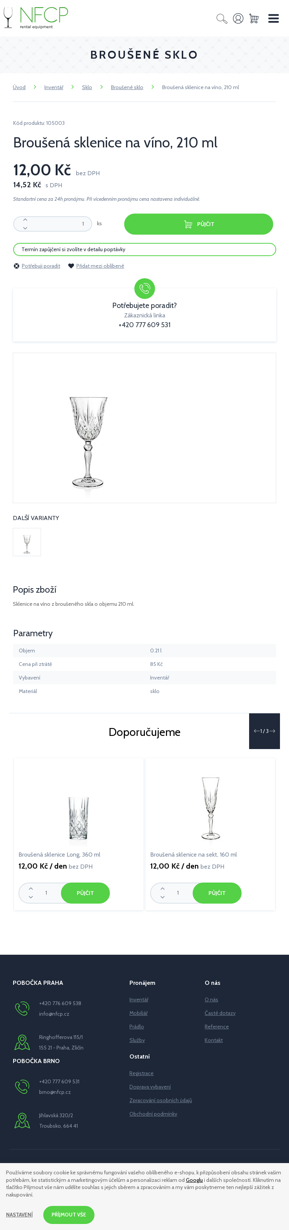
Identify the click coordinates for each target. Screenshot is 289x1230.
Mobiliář (138, 1012)
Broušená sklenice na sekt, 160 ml (193, 854)
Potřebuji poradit (36, 265)
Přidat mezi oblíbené (96, 265)
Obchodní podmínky (153, 1113)
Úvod (19, 87)
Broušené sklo (127, 87)
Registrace (141, 1072)
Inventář (53, 87)
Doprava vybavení (150, 1086)
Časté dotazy (220, 1012)
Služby (137, 1039)
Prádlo (136, 1026)
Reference (217, 1026)
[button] (256, 730)
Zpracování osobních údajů (160, 1100)
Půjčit (198, 224)
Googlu (194, 1179)
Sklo (87, 87)
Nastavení (19, 1214)
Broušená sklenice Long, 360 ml (59, 854)
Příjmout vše (70, 1214)
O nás (211, 999)
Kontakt (214, 1039)
